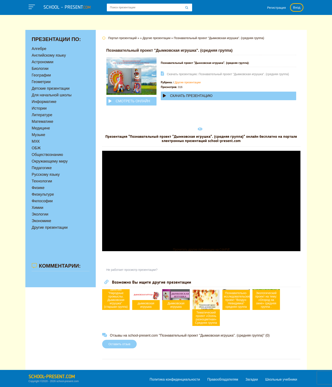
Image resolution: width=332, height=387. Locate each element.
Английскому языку (49, 55)
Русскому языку (46, 174)
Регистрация (276, 7)
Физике (38, 188)
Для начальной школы (52, 95)
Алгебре (39, 49)
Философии (42, 201)
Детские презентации (51, 88)
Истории (39, 108)
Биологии (40, 68)
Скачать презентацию (188, 96)
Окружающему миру (50, 161)
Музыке (38, 135)
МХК (36, 141)
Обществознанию (47, 154)
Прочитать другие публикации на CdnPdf (201, 249)
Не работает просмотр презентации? (132, 269)
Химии (37, 207)
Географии (41, 75)
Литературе (42, 115)
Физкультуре (43, 194)
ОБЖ (36, 148)
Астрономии (43, 62)
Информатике (44, 102)
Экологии (40, 214)
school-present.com (52, 377)
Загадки (251, 379)
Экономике (41, 221)
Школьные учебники (281, 379)
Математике (42, 121)
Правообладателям (222, 379)
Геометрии (41, 82)
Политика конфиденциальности (175, 379)
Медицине (41, 128)
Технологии (42, 181)
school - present (67, 7)
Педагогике (42, 168)
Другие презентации (188, 82)
